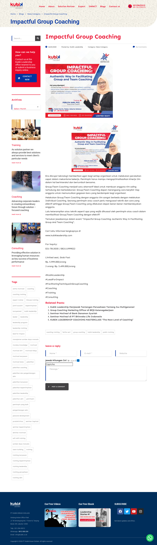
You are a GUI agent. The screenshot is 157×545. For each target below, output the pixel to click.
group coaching (79, 332)
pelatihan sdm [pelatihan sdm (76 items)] (18, 399)
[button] (78, 360)
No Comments (140, 47)
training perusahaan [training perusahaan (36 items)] (20, 472)
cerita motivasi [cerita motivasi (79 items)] (18, 289)
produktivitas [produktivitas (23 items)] (18, 421)
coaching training (53, 332)
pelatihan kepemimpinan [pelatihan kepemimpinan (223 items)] (22, 387)
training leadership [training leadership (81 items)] (20, 466)
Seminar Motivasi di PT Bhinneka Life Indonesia (76, 316)
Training (16, 145)
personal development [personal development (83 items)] (21, 416)
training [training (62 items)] (29, 449)
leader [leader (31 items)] (15, 317)
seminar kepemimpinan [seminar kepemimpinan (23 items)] (21, 427)
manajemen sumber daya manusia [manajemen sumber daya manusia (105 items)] (26, 339)
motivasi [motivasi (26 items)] (33, 345)
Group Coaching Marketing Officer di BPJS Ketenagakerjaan (82, 310)
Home (42, 6)
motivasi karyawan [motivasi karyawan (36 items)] (20, 356)
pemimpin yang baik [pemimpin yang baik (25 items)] (20, 404)
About (51, 6)
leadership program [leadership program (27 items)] (20, 322)
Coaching (17, 196)
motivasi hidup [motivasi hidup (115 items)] (31, 351)
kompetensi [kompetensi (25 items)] (17, 311)
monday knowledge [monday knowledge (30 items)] (20, 345)
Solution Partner (66, 6)
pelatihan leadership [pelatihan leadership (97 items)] (20, 393)
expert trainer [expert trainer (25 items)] (18, 300)
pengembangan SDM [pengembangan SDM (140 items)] (20, 410)
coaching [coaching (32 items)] (30, 289)
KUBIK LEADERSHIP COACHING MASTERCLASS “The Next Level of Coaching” (91, 319)
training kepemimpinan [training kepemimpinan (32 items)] (21, 461)
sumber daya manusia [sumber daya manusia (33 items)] (21, 444)
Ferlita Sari (66, 332)
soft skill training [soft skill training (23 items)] (19, 438)
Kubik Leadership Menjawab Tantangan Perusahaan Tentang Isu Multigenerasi (92, 307)
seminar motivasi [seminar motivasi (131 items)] (19, 433)
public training (108, 332)
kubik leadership (94, 332)
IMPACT (93, 6)
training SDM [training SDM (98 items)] (17, 478)
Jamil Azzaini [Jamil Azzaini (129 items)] (18, 306)
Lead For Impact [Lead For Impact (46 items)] (19, 334)
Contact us (114, 6)
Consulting (17, 248)
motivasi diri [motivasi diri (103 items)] (17, 351)
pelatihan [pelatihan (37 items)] (30, 362)
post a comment (56, 387)
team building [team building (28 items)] (18, 449)
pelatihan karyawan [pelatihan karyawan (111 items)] (20, 382)
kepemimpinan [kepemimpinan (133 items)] (31, 306)
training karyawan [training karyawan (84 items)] (20, 455)
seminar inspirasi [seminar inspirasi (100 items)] (32, 421)
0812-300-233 (23, 531)
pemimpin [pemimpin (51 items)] (30, 399)
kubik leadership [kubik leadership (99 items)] (30, 311)
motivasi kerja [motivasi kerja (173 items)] (18, 362)
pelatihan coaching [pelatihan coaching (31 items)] (20, 367)
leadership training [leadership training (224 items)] (20, 328)
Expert (81, 6)
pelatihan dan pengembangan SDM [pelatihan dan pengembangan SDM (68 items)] (24, 374)
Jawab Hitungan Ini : (56, 360)
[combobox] (26, 107)
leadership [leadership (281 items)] (24, 317)
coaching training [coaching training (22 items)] (19, 294)
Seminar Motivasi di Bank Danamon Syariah (73, 313)
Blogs (103, 6)
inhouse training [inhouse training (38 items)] (32, 300)
